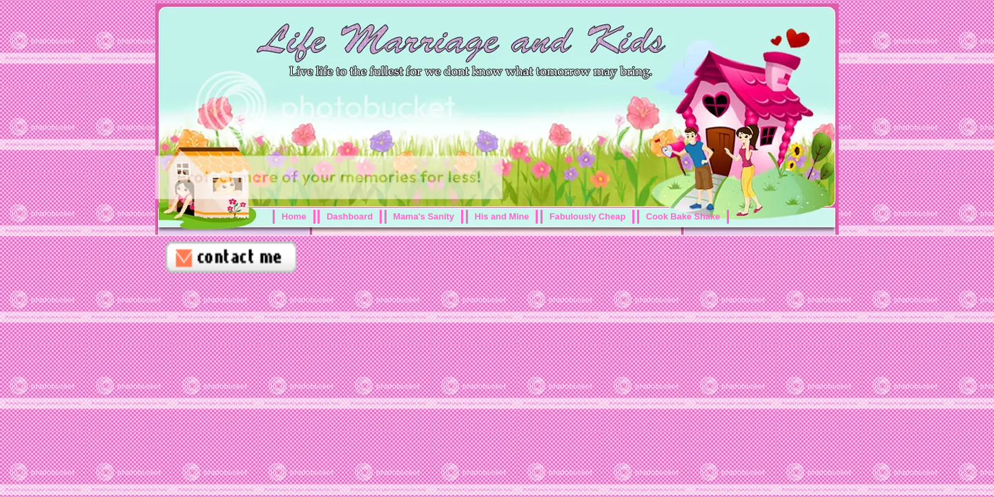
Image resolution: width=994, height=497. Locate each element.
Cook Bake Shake (683, 216)
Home (294, 216)
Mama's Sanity (423, 216)
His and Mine (502, 216)
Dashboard (350, 216)
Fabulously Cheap (587, 216)
